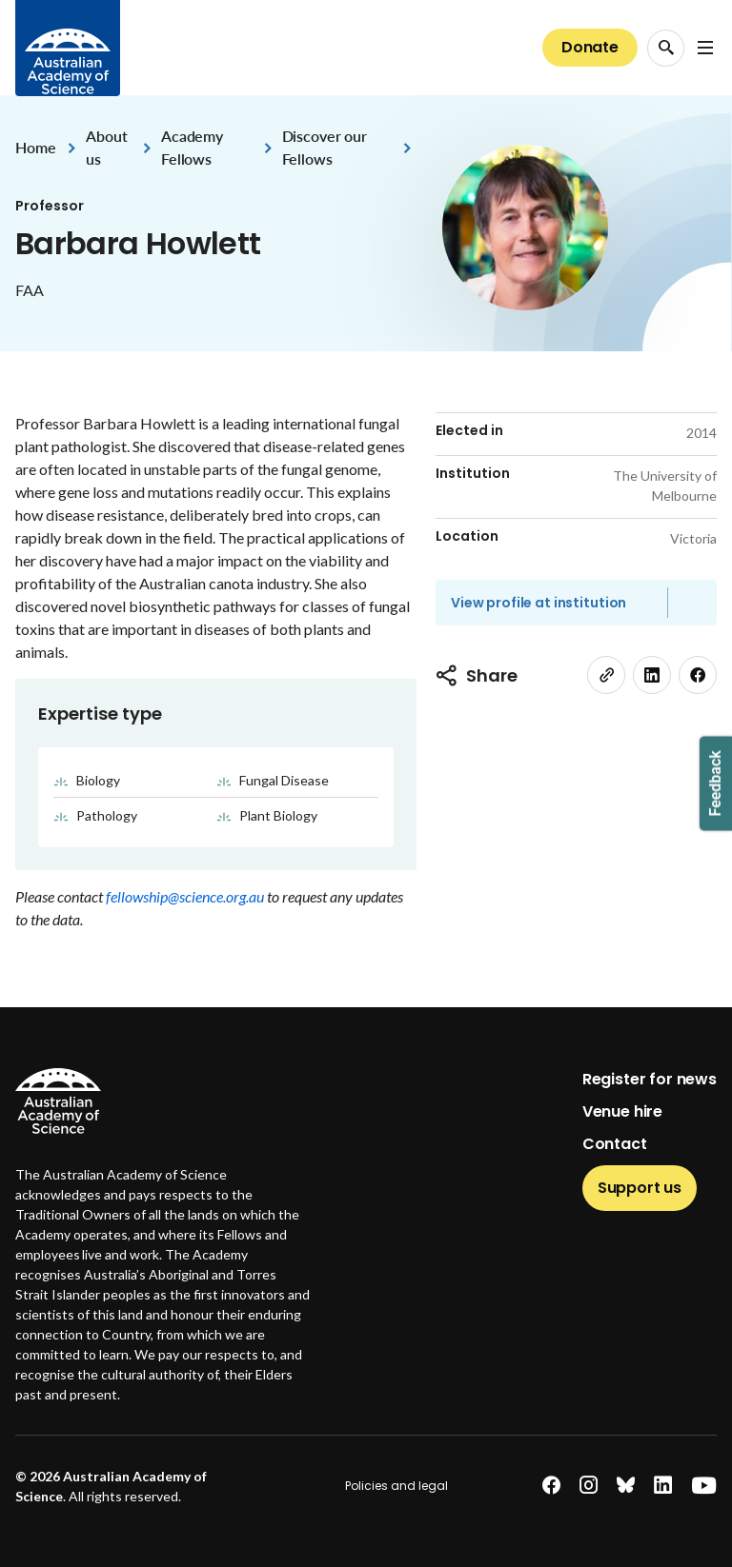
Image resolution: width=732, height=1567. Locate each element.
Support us (639, 1188)
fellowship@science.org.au (186, 896)
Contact (614, 1144)
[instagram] (589, 1486)
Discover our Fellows (324, 147)
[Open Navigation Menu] (705, 47)
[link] (606, 675)
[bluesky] (626, 1486)
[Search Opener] (665, 48)
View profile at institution (538, 602)
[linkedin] (652, 675)
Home (35, 147)
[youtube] (704, 1486)
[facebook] (698, 675)
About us (106, 147)
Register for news (649, 1079)
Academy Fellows (192, 147)
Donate (590, 47)
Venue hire (622, 1111)
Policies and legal (396, 1486)
